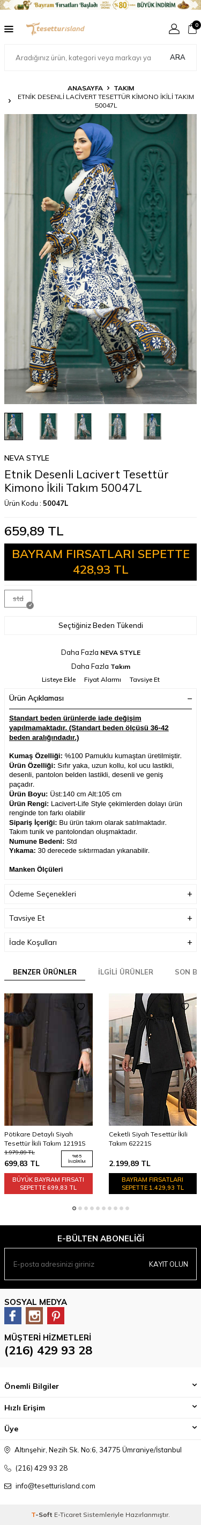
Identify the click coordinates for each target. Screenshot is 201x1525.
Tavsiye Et (145, 679)
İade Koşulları (100, 942)
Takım (124, 88)
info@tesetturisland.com (55, 1485)
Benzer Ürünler (45, 972)
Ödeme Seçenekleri (100, 894)
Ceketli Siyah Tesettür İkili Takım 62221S (148, 1138)
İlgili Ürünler (125, 972)
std (22, 601)
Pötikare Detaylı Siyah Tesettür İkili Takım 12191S (45, 1138)
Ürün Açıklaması (100, 698)
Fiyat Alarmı (102, 679)
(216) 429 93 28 (48, 1350)
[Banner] (100, 5)
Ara (177, 57)
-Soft (42, 1514)
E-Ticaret (67, 1514)
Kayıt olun (168, 1264)
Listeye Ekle (59, 679)
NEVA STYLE (26, 458)
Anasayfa (85, 88)
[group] (100, 259)
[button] (74, 1208)
